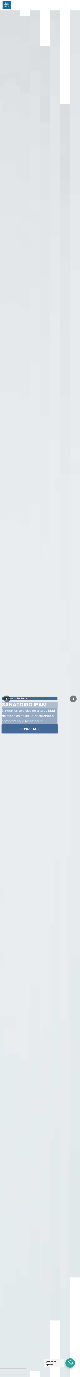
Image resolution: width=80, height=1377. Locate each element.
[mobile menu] (75, 5)
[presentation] (13, 1372)
